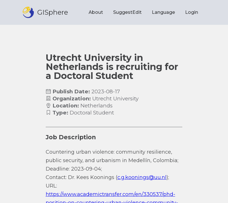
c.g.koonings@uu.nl (141, 177)
